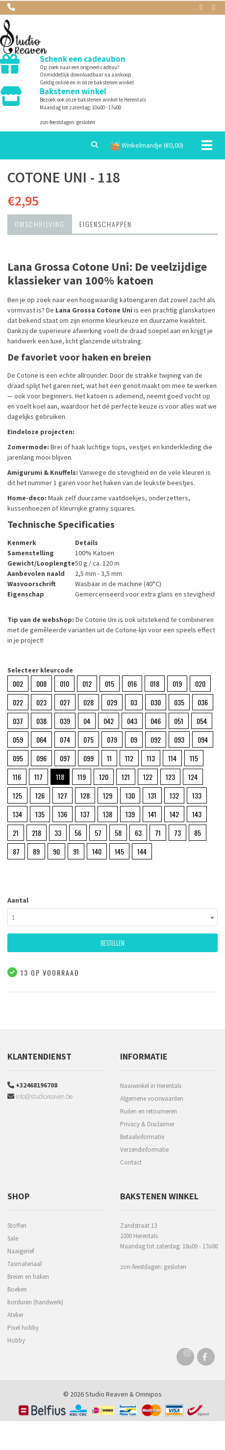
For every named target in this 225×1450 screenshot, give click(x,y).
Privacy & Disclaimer (147, 1124)
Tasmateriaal (24, 1264)
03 (133, 702)
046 (155, 721)
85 (197, 833)
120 (103, 777)
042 (108, 721)
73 (177, 833)
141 (152, 814)
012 (87, 683)
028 (88, 702)
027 (65, 702)
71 (158, 833)
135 (40, 814)
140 (96, 851)
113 (151, 758)
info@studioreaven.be (40, 1096)
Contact (131, 1162)
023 (41, 702)
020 (200, 683)
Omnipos (148, 1394)
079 (112, 739)
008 (41, 683)
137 (85, 814)
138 (107, 814)
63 (138, 833)
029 (112, 702)
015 (109, 683)
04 (86, 721)
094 (203, 739)
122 (147, 777)
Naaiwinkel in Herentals (150, 1086)
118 (60, 777)
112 (129, 758)
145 (119, 851)
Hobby (16, 1340)
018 (154, 683)
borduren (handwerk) (35, 1302)
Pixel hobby (23, 1327)
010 (64, 683)
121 (126, 777)
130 (130, 795)
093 (179, 739)
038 (41, 721)
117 (38, 777)
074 (65, 739)
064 (41, 739)
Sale (12, 1238)
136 (62, 814)
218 (36, 833)
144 (142, 851)
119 (81, 777)
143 (196, 814)
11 (109, 758)
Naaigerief (20, 1251)
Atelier (15, 1315)
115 (194, 758)
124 (193, 777)
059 (18, 739)
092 (155, 739)
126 (40, 795)
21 (16, 833)
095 (18, 758)
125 (17, 795)
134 (17, 814)
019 (177, 683)
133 (196, 795)
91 (76, 851)
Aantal (17, 900)
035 (179, 702)
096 (41, 758)
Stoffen (16, 1225)
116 (17, 777)
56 (78, 833)
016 (132, 683)
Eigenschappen (105, 224)
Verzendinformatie (144, 1149)
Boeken (17, 1289)
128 (85, 795)
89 (36, 851)
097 (65, 758)
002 (18, 683)
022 (18, 702)
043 (132, 721)
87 (16, 851)
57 (98, 833)
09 (133, 739)
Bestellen (112, 942)
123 (170, 777)
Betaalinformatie (142, 1137)
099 (88, 758)
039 (65, 721)
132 (174, 795)
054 (202, 721)
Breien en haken (28, 1276)
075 (88, 739)
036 (203, 702)
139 (130, 814)
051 (178, 721)
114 (172, 758)
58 (118, 833)
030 (155, 702)
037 (18, 721)
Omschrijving (40, 224)
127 (62, 795)
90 (56, 851)
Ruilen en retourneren (148, 1111)
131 (152, 795)
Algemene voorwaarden (151, 1098)
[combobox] (112, 917)
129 (107, 795)
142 (174, 814)
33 (57, 833)
